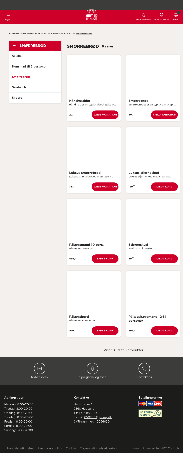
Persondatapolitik (50, 448)
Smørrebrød (84, 34)
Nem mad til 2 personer (29, 66)
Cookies (71, 448)
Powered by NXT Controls (161, 448)
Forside (14, 34)
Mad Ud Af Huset (61, 34)
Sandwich (19, 87)
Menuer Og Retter (35, 34)
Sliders (17, 97)
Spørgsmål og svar (92, 371)
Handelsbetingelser (20, 448)
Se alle (17, 56)
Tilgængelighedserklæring (98, 448)
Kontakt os (144, 371)
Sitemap (136, 448)
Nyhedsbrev (39, 371)
